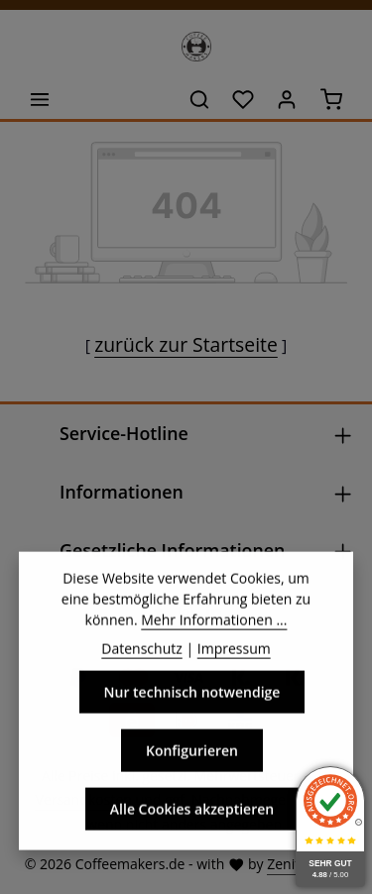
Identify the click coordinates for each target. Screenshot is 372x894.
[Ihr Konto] (287, 99)
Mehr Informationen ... (214, 637)
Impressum (234, 666)
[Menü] (40, 99)
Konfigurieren (192, 768)
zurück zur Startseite (186, 344)
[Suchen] (199, 99)
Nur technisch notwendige (192, 710)
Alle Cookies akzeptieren (192, 827)
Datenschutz (141, 666)
